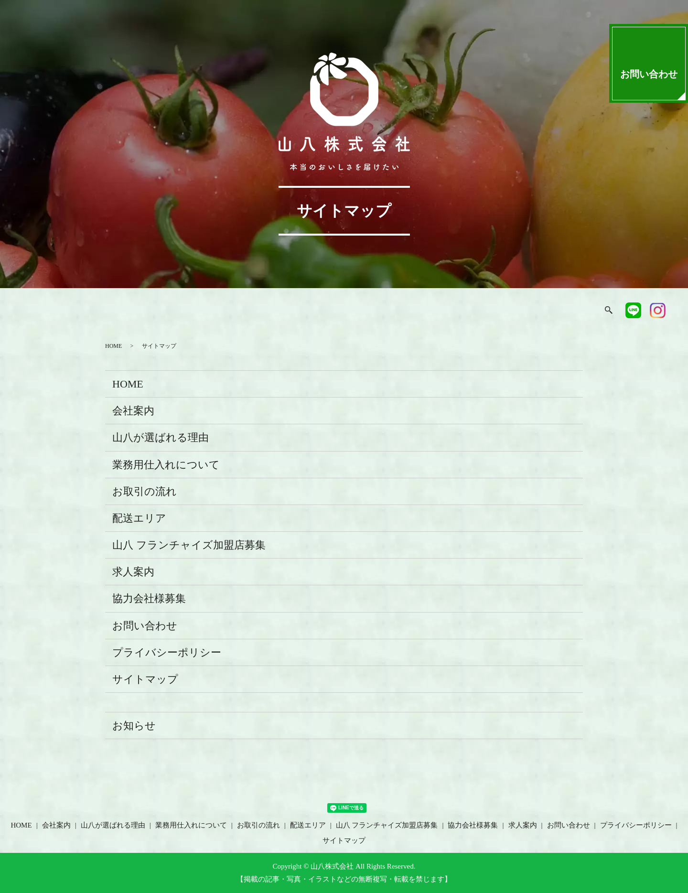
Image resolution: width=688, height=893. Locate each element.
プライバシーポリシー (166, 652)
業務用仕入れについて (266, 311)
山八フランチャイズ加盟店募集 (452, 311)
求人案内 (574, 311)
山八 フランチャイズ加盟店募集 (189, 545)
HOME (87, 311)
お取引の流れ (336, 311)
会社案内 (127, 311)
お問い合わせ (144, 626)
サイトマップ (145, 679)
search (604, 311)
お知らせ (134, 726)
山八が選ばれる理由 (187, 311)
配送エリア (389, 311)
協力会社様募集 (521, 311)
